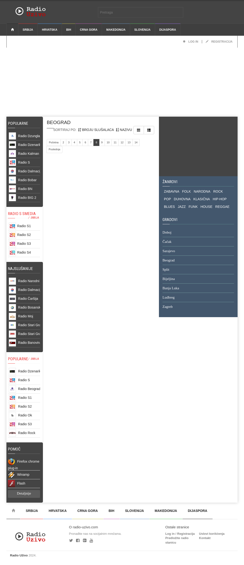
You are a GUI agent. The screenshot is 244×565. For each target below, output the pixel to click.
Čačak (167, 242)
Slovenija (142, 29)
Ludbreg (169, 297)
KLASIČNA (201, 199)
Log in (190, 41)
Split (166, 269)
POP (167, 199)
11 (115, 142)
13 (128, 142)
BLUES (169, 207)
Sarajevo (169, 251)
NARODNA (202, 191)
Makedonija (116, 29)
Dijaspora (167, 29)
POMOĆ (14, 449)
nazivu (124, 130)
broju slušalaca (96, 130)
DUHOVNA (182, 199)
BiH (68, 29)
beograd (59, 122)
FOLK (186, 191)
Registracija (219, 41)
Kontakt (204, 538)
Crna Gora (88, 29)
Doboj (167, 232)
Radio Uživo (19, 555)
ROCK (218, 191)
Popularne (19, 123)
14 (136, 142)
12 (122, 142)
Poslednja (54, 149)
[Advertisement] (122, 81)
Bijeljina (169, 279)
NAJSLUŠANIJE (20, 268)
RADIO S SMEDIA (22, 213)
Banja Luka (171, 288)
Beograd (169, 260)
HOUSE (207, 207)
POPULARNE (18, 358)
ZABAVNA (171, 191)
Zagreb (168, 307)
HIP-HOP (220, 199)
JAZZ (182, 207)
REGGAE (222, 207)
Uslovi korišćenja (211, 533)
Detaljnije (24, 493)
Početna (53, 142)
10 (108, 142)
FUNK (193, 207)
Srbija (28, 29)
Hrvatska (49, 29)
